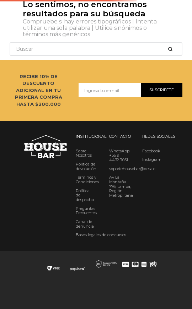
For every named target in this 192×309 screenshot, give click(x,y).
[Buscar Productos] (171, 49)
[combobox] (96, 49)
